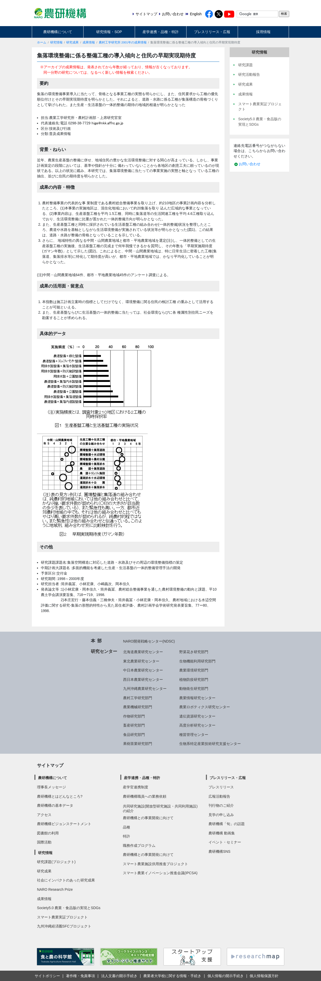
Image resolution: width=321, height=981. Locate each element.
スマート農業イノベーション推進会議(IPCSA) (160, 873)
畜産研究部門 (134, 725)
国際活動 (44, 842)
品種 (126, 827)
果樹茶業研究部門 (137, 744)
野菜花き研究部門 (193, 652)
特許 (126, 836)
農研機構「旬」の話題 (226, 824)
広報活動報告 (219, 796)
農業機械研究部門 (137, 707)
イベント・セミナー (224, 842)
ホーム (41, 42)
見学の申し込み (221, 815)
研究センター (104, 651)
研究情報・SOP (109, 32)
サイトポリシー (47, 976)
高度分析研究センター (197, 725)
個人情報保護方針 (264, 976)
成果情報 (89, 42)
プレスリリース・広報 (212, 32)
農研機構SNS (219, 851)
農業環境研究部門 (193, 670)
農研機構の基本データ (55, 805)
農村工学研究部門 (137, 698)
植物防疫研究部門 (193, 679)
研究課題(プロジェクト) (56, 862)
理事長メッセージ (51, 787)
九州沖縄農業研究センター (145, 688)
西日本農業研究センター (143, 679)
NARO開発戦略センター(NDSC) (149, 641)
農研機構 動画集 (221, 833)
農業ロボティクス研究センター (204, 707)
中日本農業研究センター (143, 670)
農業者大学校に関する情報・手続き (172, 976)
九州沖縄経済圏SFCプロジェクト (64, 926)
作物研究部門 (134, 716)
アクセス (44, 815)
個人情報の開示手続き (225, 976)
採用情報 (263, 32)
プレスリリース (221, 787)
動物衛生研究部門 (193, 688)
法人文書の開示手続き (119, 976)
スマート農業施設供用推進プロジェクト (155, 864)
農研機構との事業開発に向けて (148, 818)
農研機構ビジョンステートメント (64, 824)
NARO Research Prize (55, 889)
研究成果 (72, 42)
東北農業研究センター (141, 661)
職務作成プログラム (139, 845)
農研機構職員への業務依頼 (144, 796)
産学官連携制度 (135, 787)
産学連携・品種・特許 (161, 32)
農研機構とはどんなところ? (60, 796)
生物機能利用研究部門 (197, 661)
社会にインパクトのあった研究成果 (66, 880)
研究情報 (56, 42)
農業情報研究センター (197, 698)
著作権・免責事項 (80, 976)
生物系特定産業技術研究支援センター (210, 744)
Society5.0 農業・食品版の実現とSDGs (68, 908)
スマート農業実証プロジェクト (62, 917)
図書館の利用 (48, 833)
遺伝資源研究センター (197, 716)
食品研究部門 (134, 735)
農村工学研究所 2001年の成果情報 (123, 42)
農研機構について (57, 32)
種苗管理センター (193, 735)
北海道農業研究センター (143, 652)
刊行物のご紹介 (221, 805)
